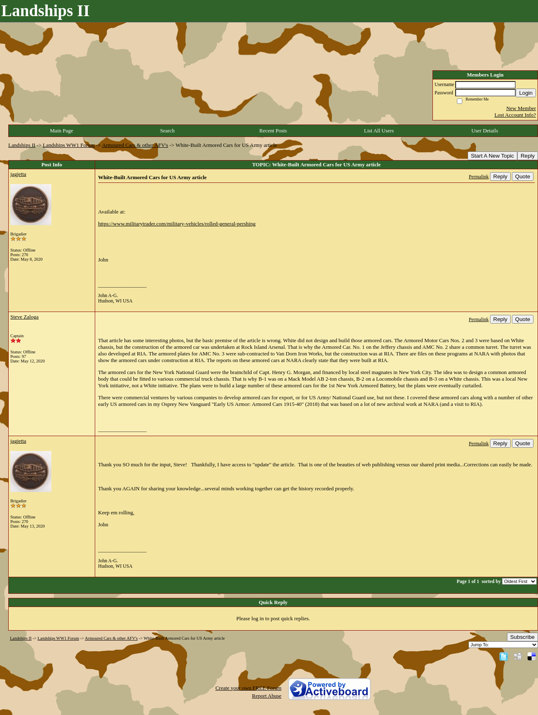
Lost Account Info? (515, 115)
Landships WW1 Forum (69, 145)
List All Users (379, 130)
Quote (522, 176)
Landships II (21, 145)
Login (526, 93)
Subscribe (522, 637)
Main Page (61, 130)
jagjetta (18, 174)
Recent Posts (273, 130)
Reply (528, 156)
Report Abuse (266, 696)
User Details (484, 130)
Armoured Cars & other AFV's (135, 145)
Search (167, 130)
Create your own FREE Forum (248, 688)
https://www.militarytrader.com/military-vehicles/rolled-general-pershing (176, 224)
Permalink (479, 177)
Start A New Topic (492, 156)
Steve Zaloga (24, 317)
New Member (521, 108)
